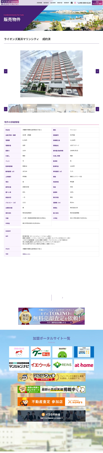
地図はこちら (26, 254)
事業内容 (59, 2)
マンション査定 (97, 4)
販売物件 (46, 2)
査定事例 (53, 2)
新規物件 (66, 2)
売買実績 (39, 2)
